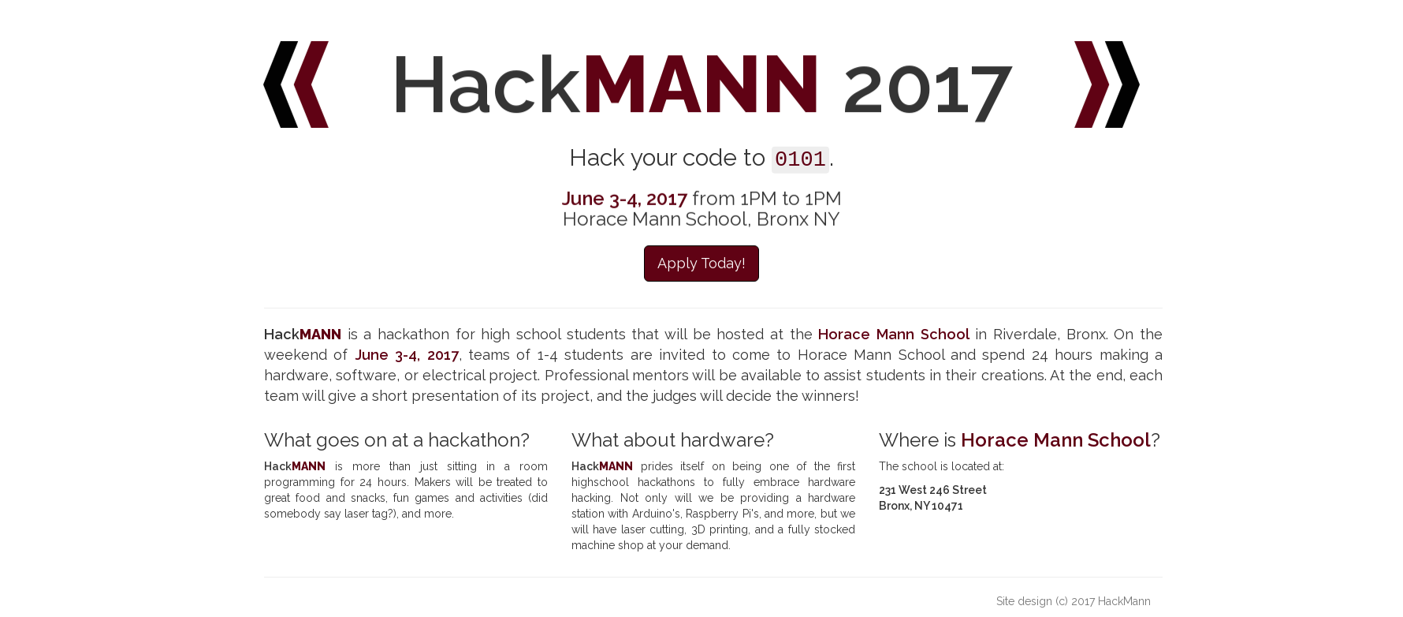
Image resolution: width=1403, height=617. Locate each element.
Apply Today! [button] (701, 264)
